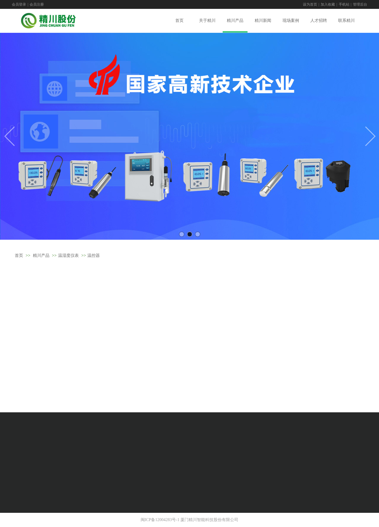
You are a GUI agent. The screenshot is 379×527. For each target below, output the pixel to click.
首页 (19, 255)
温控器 (93, 255)
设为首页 (310, 4)
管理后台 (360, 4)
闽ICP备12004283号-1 (160, 520)
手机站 (344, 4)
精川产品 (41, 255)
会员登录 (19, 4)
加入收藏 (328, 4)
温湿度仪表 (68, 255)
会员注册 (37, 4)
